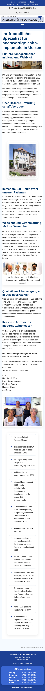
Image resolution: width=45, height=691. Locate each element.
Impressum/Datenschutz (22, 687)
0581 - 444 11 (22, 13)
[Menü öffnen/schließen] (22, 26)
